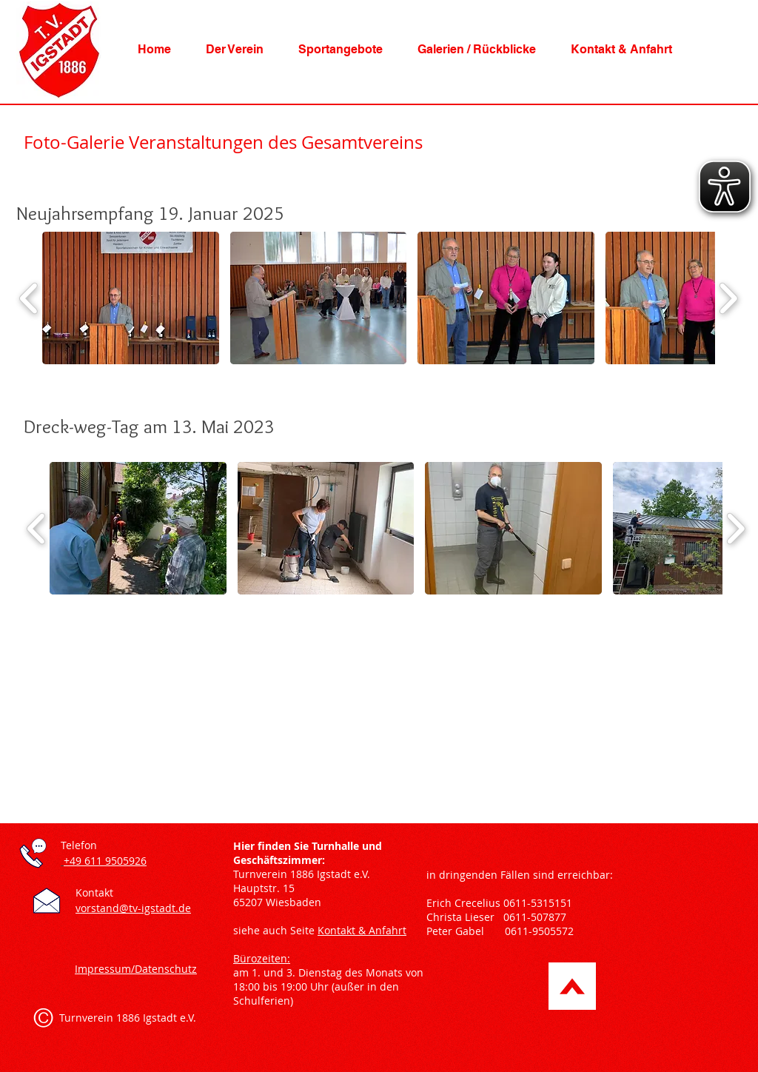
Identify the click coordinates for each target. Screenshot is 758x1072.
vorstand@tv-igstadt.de (133, 908)
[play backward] (29, 298)
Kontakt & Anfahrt (362, 930)
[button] (234, 49)
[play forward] (728, 298)
